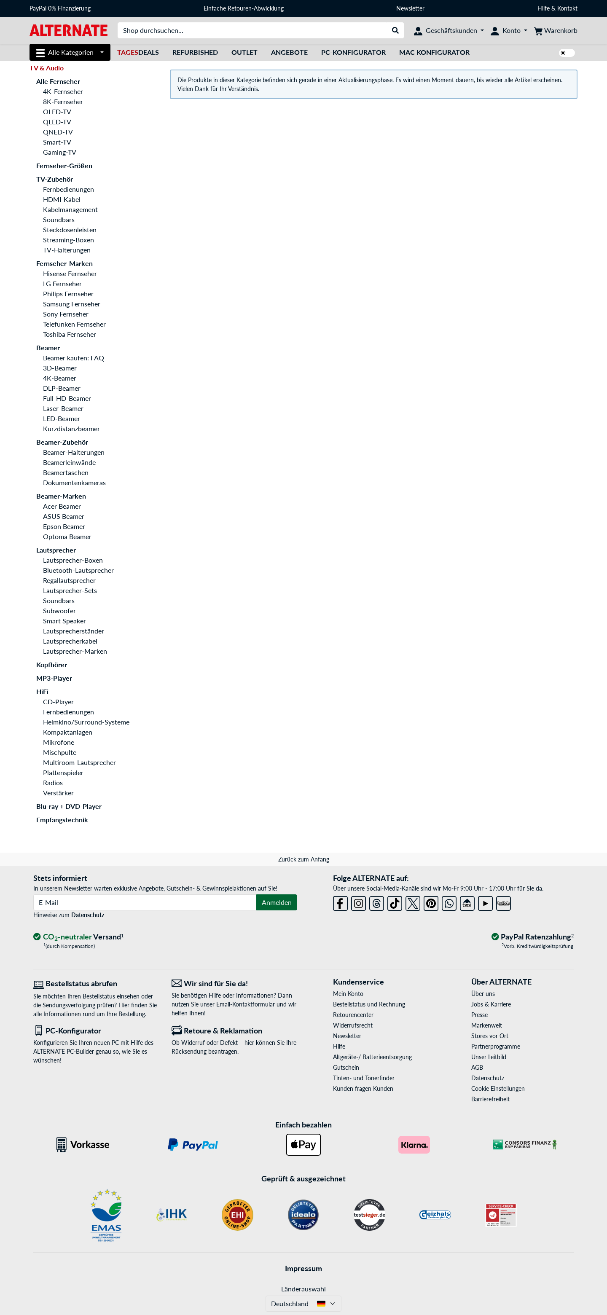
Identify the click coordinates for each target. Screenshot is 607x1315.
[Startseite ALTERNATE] (68, 30)
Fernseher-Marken (64, 263)
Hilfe (543, 8)
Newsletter (410, 8)
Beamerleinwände (69, 462)
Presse (479, 1014)
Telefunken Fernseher (74, 324)
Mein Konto (348, 993)
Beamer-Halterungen (74, 452)
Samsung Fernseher (71, 304)
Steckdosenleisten (70, 229)
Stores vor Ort (489, 1035)
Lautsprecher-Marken (75, 651)
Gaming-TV (59, 152)
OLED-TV (57, 111)
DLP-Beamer (62, 388)
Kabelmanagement (70, 209)
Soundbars (59, 219)
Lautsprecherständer (73, 631)
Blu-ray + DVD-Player (69, 806)
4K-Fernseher (63, 91)
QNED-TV (58, 132)
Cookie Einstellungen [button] (498, 1088)
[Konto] (509, 30)
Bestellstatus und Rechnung (369, 1004)
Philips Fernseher (68, 294)
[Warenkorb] (555, 30)
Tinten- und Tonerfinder (364, 1078)
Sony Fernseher (66, 314)
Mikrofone (58, 742)
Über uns (483, 993)
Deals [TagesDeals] (138, 52)
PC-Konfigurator (353, 52)
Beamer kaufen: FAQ (73, 358)
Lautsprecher (56, 550)
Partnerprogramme (495, 1046)
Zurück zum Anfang (303, 859)
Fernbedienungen (68, 189)
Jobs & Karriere (491, 1004)
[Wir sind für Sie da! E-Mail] (234, 983)
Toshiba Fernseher (69, 334)
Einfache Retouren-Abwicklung (244, 8)
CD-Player (58, 702)
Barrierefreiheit (490, 1099)
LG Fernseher (62, 283)
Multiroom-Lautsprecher (79, 762)
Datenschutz (87, 914)
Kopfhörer (51, 664)
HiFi (42, 691)
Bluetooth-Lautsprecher (78, 570)
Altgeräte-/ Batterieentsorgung (372, 1056)
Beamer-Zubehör (62, 442)
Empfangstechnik (62, 820)
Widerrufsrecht (353, 1025)
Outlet (244, 52)
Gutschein (346, 1067)
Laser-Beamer (63, 408)
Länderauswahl (303, 1289)
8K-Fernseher (63, 101)
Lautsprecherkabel (70, 641)
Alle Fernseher (58, 81)
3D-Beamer (60, 368)
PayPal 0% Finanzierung (60, 8)
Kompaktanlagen (67, 732)
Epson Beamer (64, 526)
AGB (477, 1067)
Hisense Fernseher (70, 273)
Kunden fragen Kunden (363, 1088)
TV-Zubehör (54, 179)
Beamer (48, 348)
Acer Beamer (62, 506)
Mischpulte (59, 752)
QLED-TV (57, 122)
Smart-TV (57, 142)
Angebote (289, 52)
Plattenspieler (63, 772)
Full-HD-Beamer (67, 398)
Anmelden (277, 902)
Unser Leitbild (488, 1056)
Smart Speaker (64, 621)
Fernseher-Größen (64, 165)
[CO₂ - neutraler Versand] (78, 937)
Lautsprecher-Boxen (73, 560)
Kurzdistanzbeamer (71, 428)
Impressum (303, 1268)
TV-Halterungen (67, 250)
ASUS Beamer (63, 516)
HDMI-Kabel (62, 199)
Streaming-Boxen (68, 240)
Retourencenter (353, 1014)
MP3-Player (54, 678)
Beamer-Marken (61, 496)
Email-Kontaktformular (245, 1004)
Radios (53, 782)
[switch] (567, 53)
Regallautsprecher (69, 580)
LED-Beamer (61, 418)
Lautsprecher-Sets (70, 590)
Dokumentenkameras (74, 482)
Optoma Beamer (67, 536)
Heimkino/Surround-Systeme (86, 722)
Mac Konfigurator (434, 52)
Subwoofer (59, 611)
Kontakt (567, 8)
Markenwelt (486, 1025)
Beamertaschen (66, 472)
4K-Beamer (59, 378)
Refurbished (195, 52)
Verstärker (58, 793)
